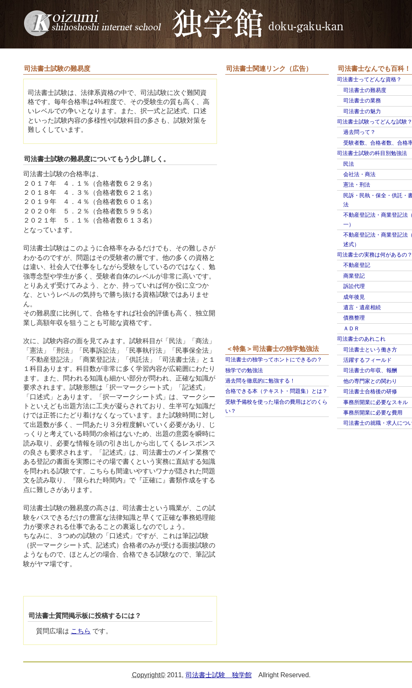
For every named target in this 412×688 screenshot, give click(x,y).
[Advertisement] (258, 210)
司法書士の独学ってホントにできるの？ (273, 359)
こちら (81, 631)
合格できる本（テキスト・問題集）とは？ (276, 391)
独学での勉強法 (244, 370)
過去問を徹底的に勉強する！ (260, 381)
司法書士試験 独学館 (219, 674)
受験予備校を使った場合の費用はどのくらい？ (276, 406)
